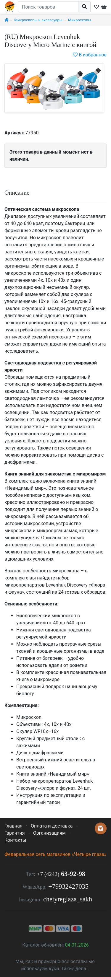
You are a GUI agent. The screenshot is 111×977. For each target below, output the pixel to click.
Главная (13, 826)
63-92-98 (61, 873)
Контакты (15, 840)
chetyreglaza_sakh (67, 899)
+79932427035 (68, 886)
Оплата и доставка (52, 826)
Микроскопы (79, 20)
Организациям (49, 833)
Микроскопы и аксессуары (38, 20)
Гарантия (14, 833)
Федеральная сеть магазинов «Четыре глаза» (55, 854)
